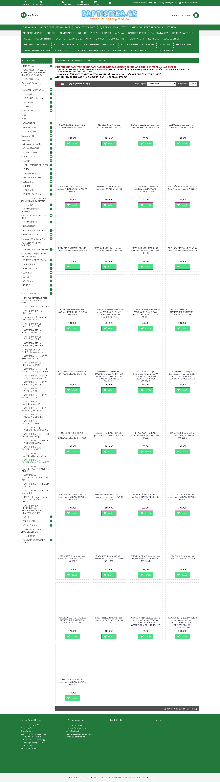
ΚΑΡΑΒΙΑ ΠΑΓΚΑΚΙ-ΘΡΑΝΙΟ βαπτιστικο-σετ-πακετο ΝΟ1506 (72, 249)
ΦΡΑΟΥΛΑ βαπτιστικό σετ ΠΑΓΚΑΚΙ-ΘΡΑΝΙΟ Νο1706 (182, 557)
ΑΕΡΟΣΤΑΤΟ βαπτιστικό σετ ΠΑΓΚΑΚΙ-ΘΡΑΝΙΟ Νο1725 (182, 126)
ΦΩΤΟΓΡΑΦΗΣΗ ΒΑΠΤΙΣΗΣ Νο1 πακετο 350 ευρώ (72, 126)
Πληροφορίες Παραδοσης (33, 740)
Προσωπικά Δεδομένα (31, 737)
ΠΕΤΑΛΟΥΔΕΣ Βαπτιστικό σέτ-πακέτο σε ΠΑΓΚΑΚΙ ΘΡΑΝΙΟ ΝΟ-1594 (182, 435)
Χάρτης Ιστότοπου (29, 748)
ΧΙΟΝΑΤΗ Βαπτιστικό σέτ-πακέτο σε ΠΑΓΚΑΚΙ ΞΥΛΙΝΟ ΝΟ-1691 (72, 682)
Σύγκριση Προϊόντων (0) (78, 84)
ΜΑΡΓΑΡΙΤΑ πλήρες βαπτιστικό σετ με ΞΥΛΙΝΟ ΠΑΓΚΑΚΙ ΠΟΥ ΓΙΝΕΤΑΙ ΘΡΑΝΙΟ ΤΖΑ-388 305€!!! (109, 313)
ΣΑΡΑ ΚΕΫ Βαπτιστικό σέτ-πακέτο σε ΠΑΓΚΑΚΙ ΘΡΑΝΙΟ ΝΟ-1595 (145, 497)
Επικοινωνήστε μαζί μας (31, 725)
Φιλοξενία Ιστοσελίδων (134, 778)
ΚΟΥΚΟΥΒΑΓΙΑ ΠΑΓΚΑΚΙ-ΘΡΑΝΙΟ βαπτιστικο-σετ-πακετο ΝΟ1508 (145, 250)
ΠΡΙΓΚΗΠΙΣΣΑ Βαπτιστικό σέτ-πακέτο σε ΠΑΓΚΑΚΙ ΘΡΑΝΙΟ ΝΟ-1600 (72, 497)
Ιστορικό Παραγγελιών (76, 728)
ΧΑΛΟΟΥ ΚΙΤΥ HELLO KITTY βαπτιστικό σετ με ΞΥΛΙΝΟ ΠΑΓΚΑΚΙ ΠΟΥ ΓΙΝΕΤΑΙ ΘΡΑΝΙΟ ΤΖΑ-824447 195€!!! (145, 621)
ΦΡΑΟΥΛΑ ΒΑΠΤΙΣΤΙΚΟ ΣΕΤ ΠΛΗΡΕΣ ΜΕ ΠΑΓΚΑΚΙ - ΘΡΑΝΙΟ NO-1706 (72, 620)
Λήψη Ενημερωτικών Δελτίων (79, 734)
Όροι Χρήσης (27, 731)
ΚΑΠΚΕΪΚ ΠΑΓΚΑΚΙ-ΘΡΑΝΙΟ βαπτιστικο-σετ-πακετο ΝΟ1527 (182, 187)
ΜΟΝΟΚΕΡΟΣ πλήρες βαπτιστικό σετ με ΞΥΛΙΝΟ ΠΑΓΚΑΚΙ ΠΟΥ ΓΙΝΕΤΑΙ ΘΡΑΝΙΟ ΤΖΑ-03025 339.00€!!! (145, 376)
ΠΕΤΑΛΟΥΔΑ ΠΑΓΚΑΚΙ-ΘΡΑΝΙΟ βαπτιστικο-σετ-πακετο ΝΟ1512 (145, 435)
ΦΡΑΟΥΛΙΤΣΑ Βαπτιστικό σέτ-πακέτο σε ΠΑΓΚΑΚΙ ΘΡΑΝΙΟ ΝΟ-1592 (109, 620)
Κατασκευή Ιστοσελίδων (109, 778)
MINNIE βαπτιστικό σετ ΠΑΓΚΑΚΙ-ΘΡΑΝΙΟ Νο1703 (109, 126)
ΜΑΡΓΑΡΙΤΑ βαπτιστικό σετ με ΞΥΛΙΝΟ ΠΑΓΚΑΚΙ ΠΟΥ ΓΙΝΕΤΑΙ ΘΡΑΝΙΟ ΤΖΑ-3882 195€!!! (146, 313)
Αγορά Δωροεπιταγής (75, 737)
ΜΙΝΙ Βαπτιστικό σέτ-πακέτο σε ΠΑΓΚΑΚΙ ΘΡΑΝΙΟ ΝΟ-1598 (72, 372)
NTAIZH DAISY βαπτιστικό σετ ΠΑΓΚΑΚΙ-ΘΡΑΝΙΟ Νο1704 (145, 126)
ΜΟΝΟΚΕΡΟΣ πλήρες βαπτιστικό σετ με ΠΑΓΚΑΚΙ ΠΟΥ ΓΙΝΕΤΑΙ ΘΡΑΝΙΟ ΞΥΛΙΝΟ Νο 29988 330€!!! (182, 375)
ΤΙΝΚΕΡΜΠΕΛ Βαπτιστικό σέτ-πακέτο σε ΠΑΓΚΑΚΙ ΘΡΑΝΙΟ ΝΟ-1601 (145, 558)
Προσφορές (26, 745)
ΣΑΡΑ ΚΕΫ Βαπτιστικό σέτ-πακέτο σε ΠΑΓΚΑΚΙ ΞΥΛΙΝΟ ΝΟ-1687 (72, 558)
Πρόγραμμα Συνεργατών (32, 742)
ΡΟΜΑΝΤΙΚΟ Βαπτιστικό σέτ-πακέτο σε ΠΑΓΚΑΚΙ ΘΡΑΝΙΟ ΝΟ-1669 (109, 497)
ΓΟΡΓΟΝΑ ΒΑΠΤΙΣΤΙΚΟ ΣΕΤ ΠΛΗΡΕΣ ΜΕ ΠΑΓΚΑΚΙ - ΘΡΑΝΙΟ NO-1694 (145, 188)
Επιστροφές (26, 728)
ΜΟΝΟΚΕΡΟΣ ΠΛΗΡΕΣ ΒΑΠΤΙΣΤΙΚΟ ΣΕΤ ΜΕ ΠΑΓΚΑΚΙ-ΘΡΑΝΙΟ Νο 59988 (72, 435)
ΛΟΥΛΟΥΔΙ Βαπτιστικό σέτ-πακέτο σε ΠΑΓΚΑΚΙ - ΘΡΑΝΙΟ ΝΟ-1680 (72, 312)
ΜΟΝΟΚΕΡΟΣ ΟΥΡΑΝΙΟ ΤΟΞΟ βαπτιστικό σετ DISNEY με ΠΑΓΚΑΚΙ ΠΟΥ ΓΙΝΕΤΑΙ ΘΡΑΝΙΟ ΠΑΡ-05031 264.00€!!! (109, 376)
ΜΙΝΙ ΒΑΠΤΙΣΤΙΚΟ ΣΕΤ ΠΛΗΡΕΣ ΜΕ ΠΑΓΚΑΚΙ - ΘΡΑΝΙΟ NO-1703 (182, 312)
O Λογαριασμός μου (75, 725)
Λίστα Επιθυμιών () (74, 731)
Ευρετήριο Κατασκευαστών (33, 734)
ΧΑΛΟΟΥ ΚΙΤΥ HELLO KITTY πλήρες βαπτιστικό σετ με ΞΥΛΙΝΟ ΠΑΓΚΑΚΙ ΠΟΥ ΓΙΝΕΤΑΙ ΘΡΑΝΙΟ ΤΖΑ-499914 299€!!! (182, 623)
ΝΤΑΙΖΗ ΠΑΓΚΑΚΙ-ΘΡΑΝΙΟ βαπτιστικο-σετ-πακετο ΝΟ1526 (109, 434)
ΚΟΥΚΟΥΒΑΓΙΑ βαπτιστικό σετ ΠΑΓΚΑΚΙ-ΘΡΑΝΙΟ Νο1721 (108, 249)
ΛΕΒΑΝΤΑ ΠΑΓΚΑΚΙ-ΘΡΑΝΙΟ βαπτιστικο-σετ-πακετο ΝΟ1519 (182, 249)
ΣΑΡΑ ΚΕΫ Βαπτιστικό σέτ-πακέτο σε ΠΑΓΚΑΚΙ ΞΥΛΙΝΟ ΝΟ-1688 (109, 558)
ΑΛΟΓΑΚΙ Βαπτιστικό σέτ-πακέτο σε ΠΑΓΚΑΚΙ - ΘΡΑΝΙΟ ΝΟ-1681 (72, 188)
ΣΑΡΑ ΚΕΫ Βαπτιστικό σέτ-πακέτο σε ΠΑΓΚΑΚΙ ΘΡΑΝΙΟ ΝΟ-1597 (182, 497)
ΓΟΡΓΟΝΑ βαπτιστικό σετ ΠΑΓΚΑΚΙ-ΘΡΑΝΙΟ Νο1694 (109, 187)
